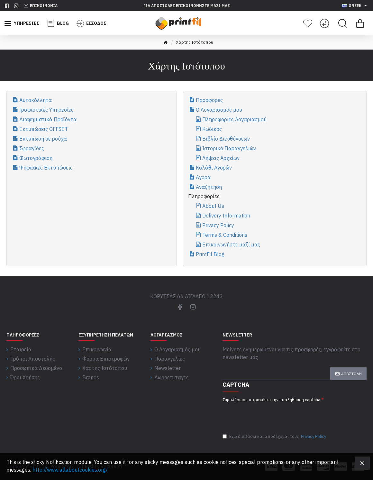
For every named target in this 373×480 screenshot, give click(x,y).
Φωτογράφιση (35, 158)
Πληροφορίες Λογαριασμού (234, 119)
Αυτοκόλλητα (35, 100)
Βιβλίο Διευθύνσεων (226, 138)
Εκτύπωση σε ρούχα (43, 138)
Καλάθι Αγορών (214, 167)
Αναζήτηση (209, 187)
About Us (213, 206)
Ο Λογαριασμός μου (219, 109)
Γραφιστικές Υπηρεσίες (46, 109)
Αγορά (203, 177)
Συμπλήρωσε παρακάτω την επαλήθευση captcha (271, 399)
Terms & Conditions (224, 235)
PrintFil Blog (210, 254)
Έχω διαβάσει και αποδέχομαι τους (275, 436)
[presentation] (268, 414)
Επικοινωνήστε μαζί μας (231, 244)
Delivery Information (226, 215)
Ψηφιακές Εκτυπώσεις (46, 167)
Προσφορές (209, 100)
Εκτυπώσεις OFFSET (43, 129)
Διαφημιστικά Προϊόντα (48, 119)
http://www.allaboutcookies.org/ (70, 469)
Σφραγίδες (31, 148)
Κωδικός (212, 129)
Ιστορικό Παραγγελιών (229, 148)
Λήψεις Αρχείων (221, 158)
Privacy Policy (218, 225)
